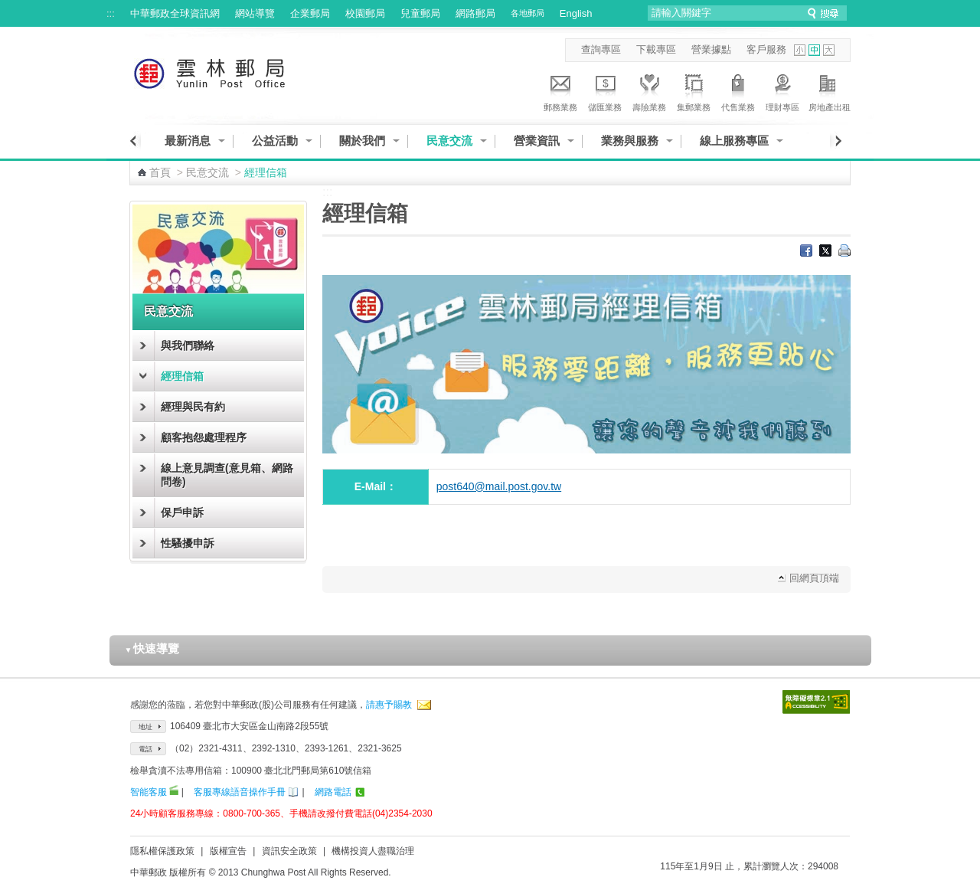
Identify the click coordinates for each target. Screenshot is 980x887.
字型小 (799, 50)
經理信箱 (182, 376)
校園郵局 (365, 13)
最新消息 (188, 140)
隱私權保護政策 (162, 851)
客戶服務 (766, 49)
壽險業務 (649, 90)
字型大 (829, 50)
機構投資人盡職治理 (373, 851)
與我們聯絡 (187, 345)
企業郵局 (310, 13)
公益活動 (275, 140)
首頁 (160, 172)
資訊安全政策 (289, 851)
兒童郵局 (420, 13)
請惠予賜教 (389, 704)
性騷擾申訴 (187, 543)
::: (110, 13)
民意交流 (449, 140)
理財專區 (782, 90)
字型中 (814, 50)
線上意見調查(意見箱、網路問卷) (227, 475)
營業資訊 (537, 140)
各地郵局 (527, 13)
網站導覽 (255, 13)
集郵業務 (693, 90)
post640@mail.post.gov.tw (498, 486)
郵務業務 (560, 90)
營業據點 (711, 49)
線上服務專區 (734, 140)
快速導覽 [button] (152, 648)
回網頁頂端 (814, 578)
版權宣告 (228, 851)
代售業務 (738, 90)
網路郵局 (475, 13)
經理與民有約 (193, 407)
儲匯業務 (604, 90)
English (576, 13)
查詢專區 (601, 49)
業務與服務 (629, 140)
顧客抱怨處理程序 (204, 437)
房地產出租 (829, 90)
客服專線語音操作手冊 (240, 792)
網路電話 (333, 792)
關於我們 (362, 140)
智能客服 (148, 792)
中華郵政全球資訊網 (175, 13)
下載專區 (656, 49)
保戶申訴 (182, 512)
